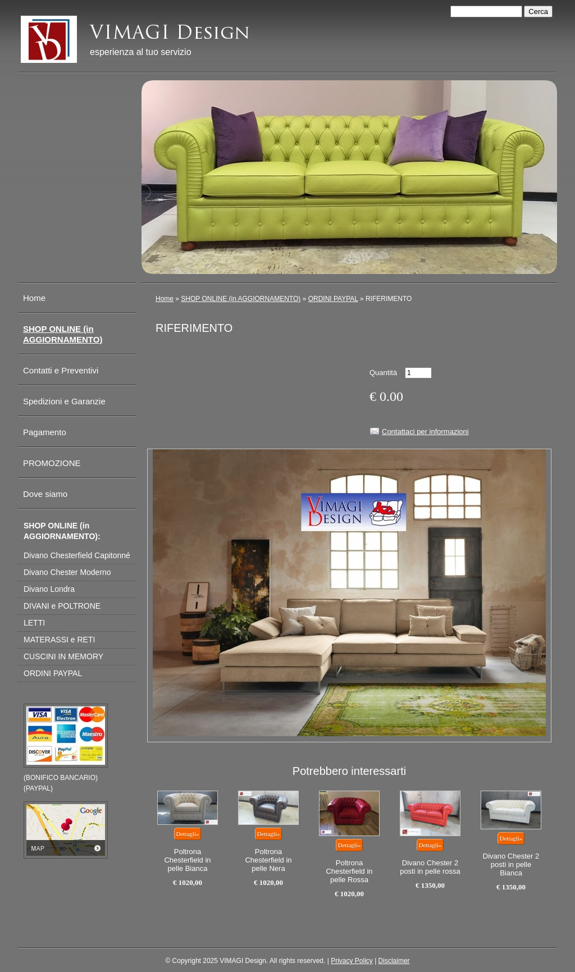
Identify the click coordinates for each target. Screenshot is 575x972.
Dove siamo (45, 494)
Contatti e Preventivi (60, 370)
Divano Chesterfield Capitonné (77, 555)
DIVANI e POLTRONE (62, 605)
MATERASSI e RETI (59, 639)
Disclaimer (394, 961)
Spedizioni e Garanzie (64, 401)
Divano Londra (49, 589)
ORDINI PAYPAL (333, 299)
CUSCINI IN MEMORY (63, 656)
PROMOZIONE (52, 463)
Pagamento (44, 432)
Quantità (383, 372)
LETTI (34, 622)
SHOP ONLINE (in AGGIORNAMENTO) (240, 299)
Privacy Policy (352, 961)
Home (165, 299)
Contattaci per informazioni (425, 431)
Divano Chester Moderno (67, 572)
